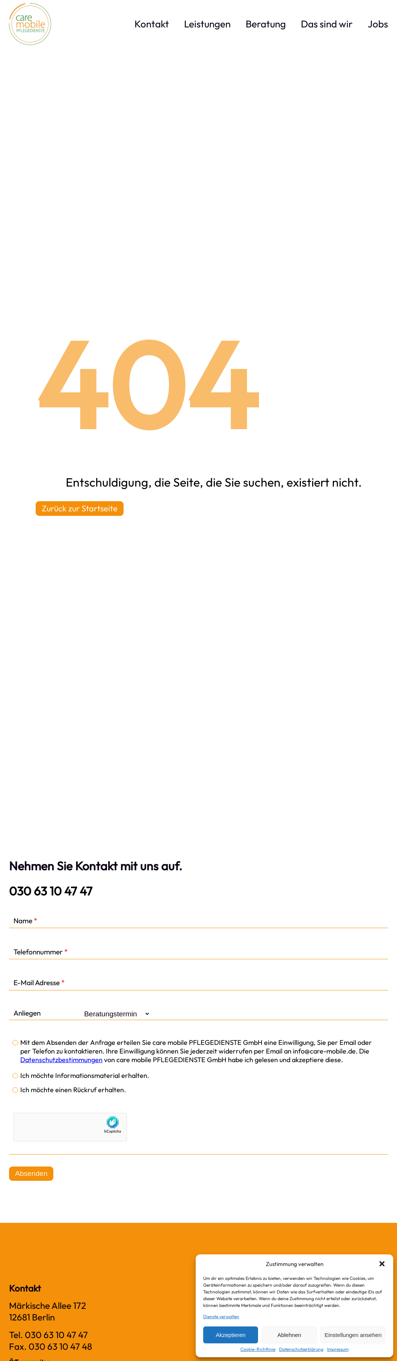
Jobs (378, 24)
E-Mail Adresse (39, 982)
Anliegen (27, 1013)
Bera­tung (266, 24)
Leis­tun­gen (207, 24)
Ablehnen (289, 1335)
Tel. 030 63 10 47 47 (48, 1334)
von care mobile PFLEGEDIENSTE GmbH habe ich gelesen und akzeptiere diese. (223, 1059)
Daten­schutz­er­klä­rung (301, 1349)
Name (25, 920)
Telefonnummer (41, 952)
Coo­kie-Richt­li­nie (257, 1349)
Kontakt (25, 1288)
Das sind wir (327, 24)
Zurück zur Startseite (80, 508)
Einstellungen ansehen (353, 1335)
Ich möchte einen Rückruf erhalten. (73, 1089)
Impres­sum (338, 1349)
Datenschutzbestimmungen (61, 1059)
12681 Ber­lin (32, 1317)
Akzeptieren (230, 1335)
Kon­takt (151, 24)
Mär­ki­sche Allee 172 (47, 1305)
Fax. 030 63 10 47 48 (50, 1346)
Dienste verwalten (221, 1316)
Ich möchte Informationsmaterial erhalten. (84, 1075)
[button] (382, 1264)
